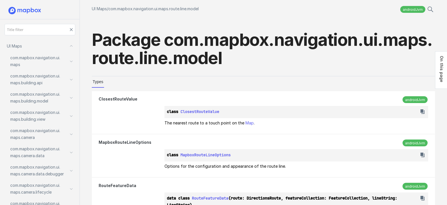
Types (98, 81)
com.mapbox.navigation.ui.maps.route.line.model (153, 8)
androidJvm (413, 9)
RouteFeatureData (117, 185)
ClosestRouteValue (118, 99)
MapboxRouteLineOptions (125, 142)
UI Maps (99, 8)
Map (249, 122)
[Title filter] (40, 29)
